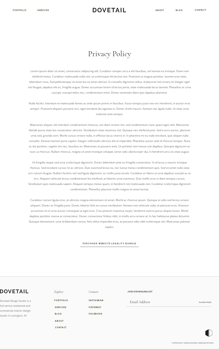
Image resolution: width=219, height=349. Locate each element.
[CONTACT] (200, 10)
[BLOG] (179, 10)
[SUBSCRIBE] (200, 302)
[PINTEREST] (97, 307)
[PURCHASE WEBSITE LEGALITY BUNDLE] (109, 243)
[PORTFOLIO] (19, 10)
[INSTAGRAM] (97, 300)
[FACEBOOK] (97, 314)
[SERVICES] (43, 10)
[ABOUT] (159, 10)
